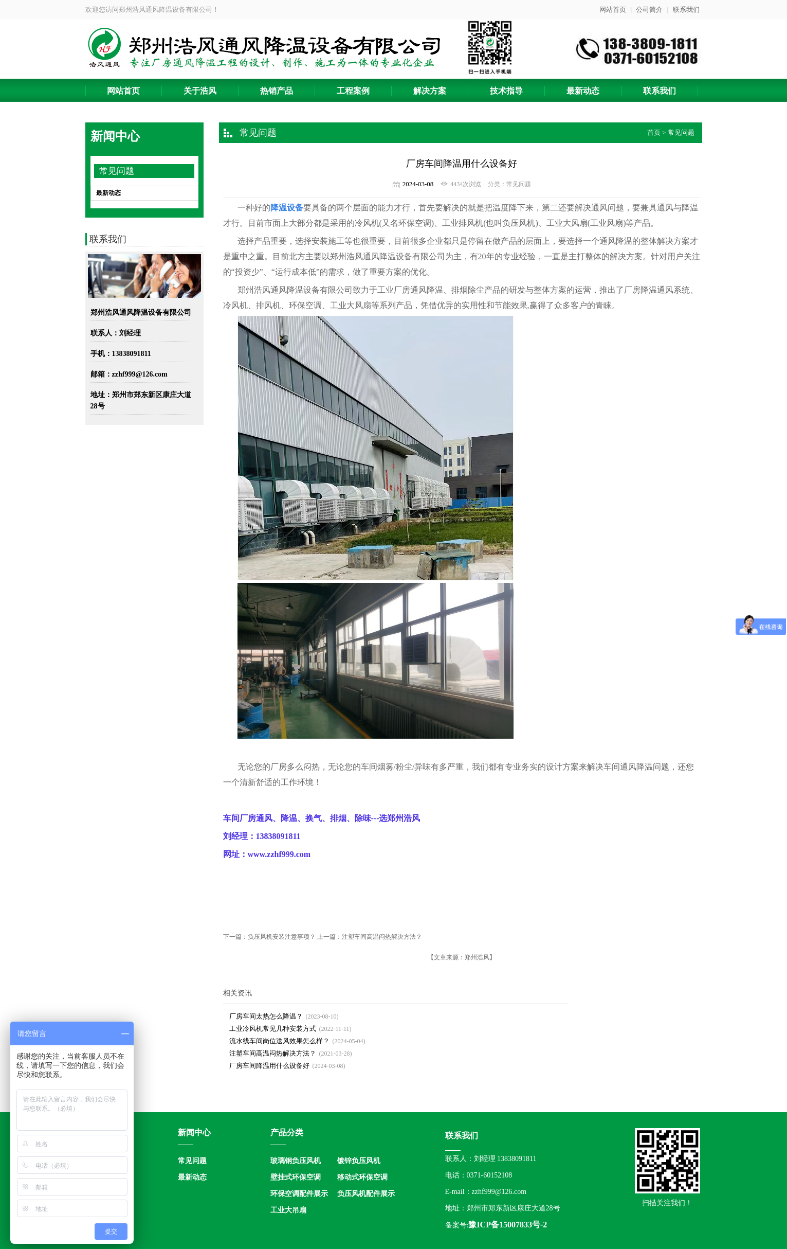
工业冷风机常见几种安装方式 (272, 1028)
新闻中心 (194, 1132)
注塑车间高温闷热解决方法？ (382, 936)
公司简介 (649, 9)
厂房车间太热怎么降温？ (266, 1016)
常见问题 (116, 171)
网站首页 (612, 9)
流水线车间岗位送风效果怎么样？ (279, 1041)
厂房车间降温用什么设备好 (269, 1065)
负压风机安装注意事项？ (282, 936)
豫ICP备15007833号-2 (507, 1224)
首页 (654, 132)
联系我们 (686, 9)
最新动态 (108, 193)
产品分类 (286, 1132)
